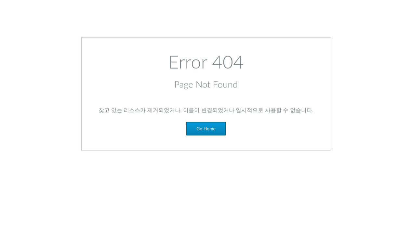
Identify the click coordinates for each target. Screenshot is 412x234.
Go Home (206, 130)
